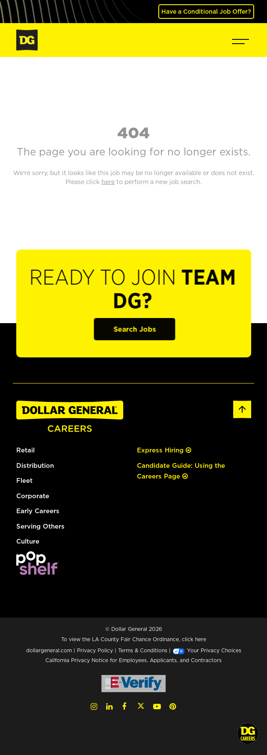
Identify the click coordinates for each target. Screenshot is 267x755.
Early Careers (37, 510)
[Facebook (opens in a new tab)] (124, 706)
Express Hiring (164, 450)
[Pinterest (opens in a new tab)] (172, 706)
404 (133, 132)
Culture (27, 541)
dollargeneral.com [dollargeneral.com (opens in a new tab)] (49, 650)
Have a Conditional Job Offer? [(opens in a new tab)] (206, 11)
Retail (25, 450)
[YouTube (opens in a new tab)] (157, 706)
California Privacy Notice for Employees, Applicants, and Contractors (133, 660)
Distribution (35, 465)
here (200, 639)
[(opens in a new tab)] (37, 562)
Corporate (32, 495)
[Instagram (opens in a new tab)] (94, 706)
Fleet (24, 480)
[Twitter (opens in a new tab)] (140, 706)
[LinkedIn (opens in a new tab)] (109, 706)
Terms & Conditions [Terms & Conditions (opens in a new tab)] (142, 650)
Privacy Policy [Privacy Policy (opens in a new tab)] (95, 650)
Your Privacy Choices (206, 650)
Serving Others (40, 526)
